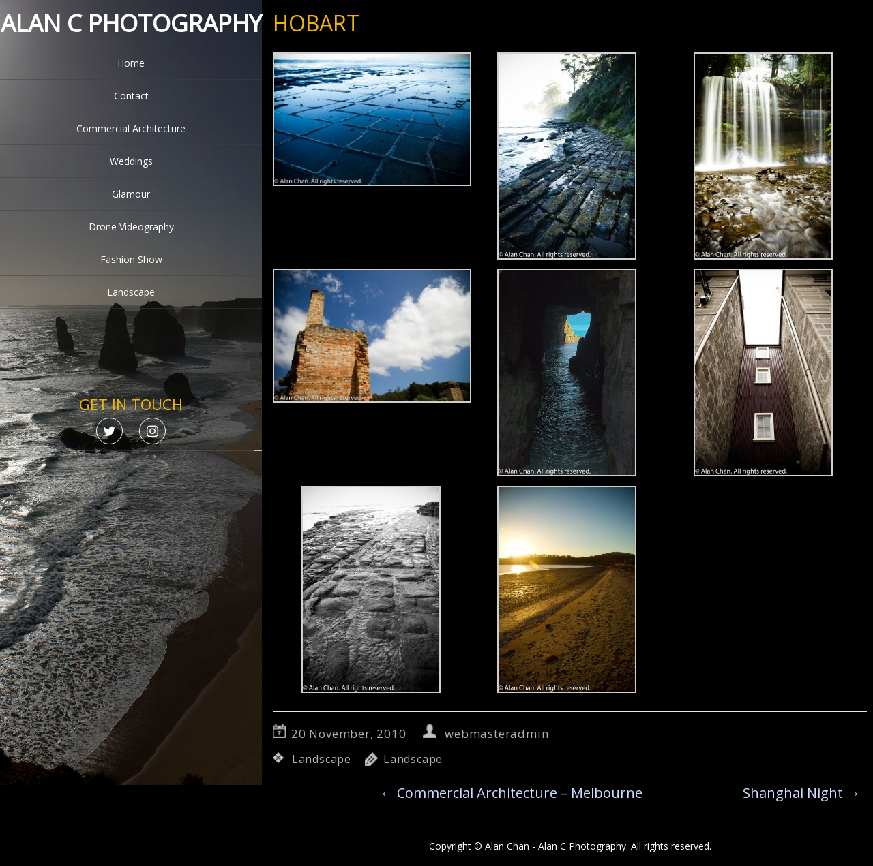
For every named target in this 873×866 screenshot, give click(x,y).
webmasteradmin (496, 733)
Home (131, 63)
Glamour (131, 193)
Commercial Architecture (131, 128)
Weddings (131, 161)
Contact (131, 95)
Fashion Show (131, 259)
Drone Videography (131, 226)
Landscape (131, 291)
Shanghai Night (801, 793)
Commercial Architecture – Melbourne (511, 793)
